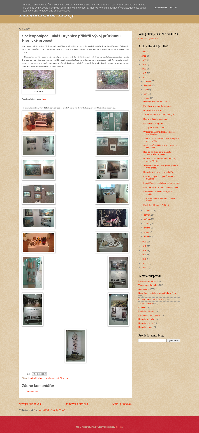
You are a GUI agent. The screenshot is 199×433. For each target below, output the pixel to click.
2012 (143, 254)
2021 (143, 56)
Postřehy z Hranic (146, 311)
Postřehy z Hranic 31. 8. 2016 (156, 102)
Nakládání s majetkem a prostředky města (157, 293)
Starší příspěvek (122, 403)
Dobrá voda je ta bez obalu (155, 119)
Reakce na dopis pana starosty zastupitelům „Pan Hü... (157, 153)
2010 (143, 263)
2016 (143, 77)
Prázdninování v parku (153, 123)
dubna (147, 223)
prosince (148, 81)
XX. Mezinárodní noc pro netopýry (158, 114)
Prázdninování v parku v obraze (157, 106)
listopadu (148, 85)
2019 (143, 64)
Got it (173, 7)
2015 (143, 242)
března (147, 228)
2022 (143, 52)
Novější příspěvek (30, 403)
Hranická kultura (35, 378)
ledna (146, 236)
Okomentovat (32, 391)
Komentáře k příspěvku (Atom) (51, 410)
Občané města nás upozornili (151, 299)
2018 (143, 69)
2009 (143, 267)
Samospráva (144, 289)
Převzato (64, 378)
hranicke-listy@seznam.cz (150, 38)
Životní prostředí (145, 303)
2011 (143, 259)
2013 (143, 250)
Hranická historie (145, 323)
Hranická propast (51, 378)
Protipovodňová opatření (149, 315)
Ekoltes (141, 307)
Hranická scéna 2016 (152, 110)
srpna (146, 98)
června (147, 215)
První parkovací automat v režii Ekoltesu (161, 187)
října (146, 89)
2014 (143, 246)
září (146, 94)
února (147, 232)
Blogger (119, 427)
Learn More (160, 7)
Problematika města (147, 281)
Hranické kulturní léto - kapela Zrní (158, 172)
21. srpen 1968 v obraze (154, 127)
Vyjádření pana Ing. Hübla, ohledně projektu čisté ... (159, 133)
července (148, 210)
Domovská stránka (76, 403)
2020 (143, 60)
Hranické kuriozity (146, 319)
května (147, 219)
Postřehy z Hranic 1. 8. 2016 (156, 205)
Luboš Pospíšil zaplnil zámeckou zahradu (161, 183)
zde (44, 99)
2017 (143, 73)
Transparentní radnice (148, 285)
